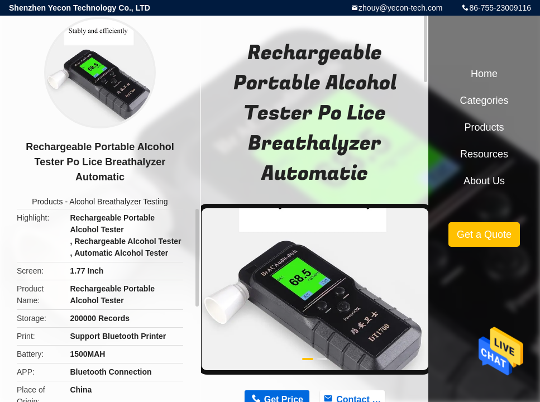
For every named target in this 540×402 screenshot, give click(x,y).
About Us (484, 180)
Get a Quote (484, 234)
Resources (484, 154)
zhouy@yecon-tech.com (400, 7)
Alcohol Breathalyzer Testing (118, 201)
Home (484, 73)
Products (47, 201)
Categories (484, 100)
